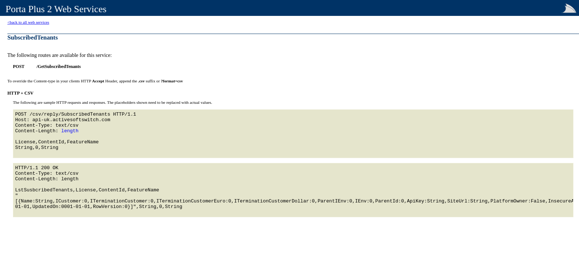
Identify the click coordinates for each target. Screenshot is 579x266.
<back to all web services (28, 22)
